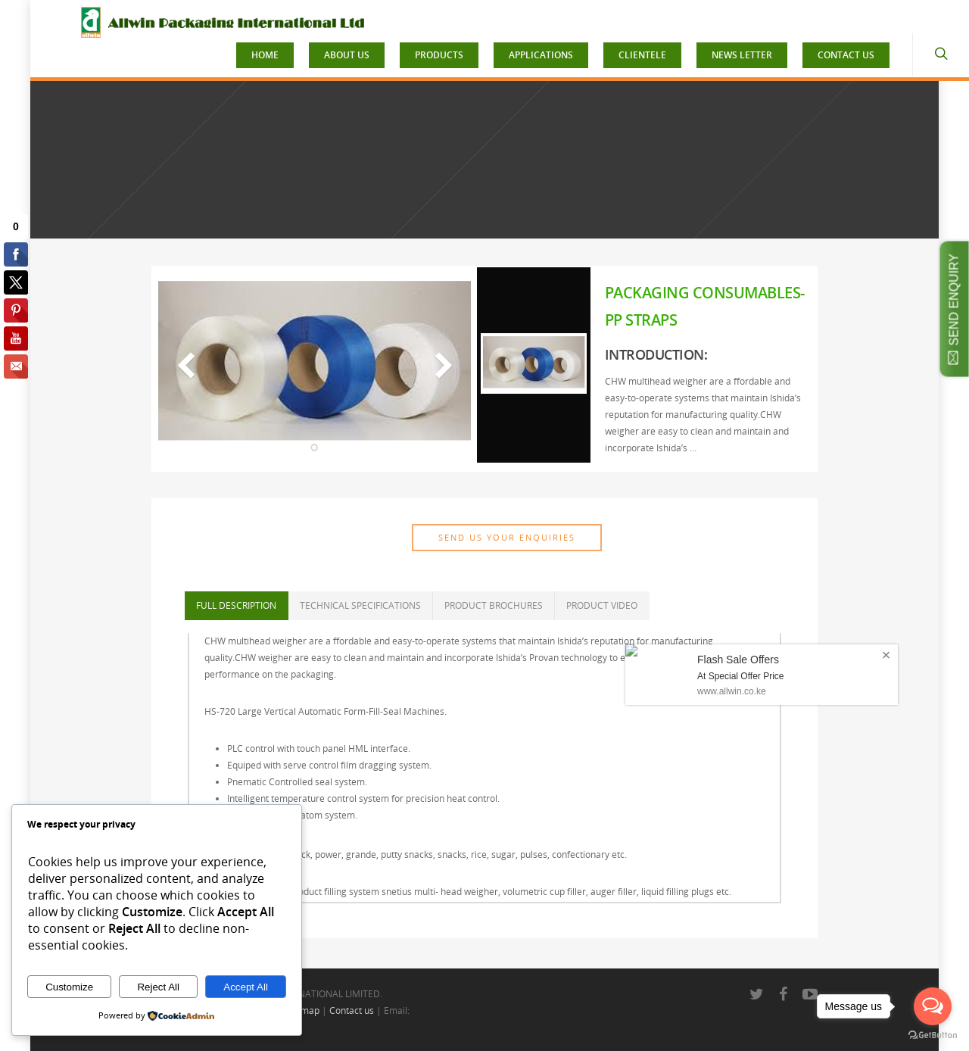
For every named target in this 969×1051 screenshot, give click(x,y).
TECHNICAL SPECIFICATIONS (360, 605)
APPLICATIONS (541, 54)
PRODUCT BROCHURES (493, 605)
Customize (69, 987)
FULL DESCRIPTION (236, 605)
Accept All (245, 987)
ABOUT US (346, 54)
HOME (265, 54)
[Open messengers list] (933, 1006)
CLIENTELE (642, 54)
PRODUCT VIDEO (601, 605)
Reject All (158, 987)
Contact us (351, 1010)
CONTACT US (846, 54)
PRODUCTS (439, 54)
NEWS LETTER (742, 54)
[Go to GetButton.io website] (932, 1035)
